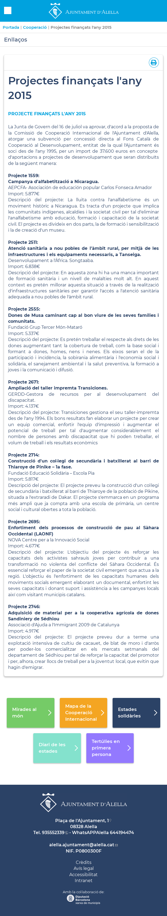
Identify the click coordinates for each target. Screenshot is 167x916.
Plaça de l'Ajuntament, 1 (82, 820)
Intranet (84, 880)
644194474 (122, 832)
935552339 (53, 832)
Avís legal (84, 868)
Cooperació (35, 27)
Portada (11, 27)
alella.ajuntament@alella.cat (81, 844)
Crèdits (83, 862)
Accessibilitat (83, 874)
